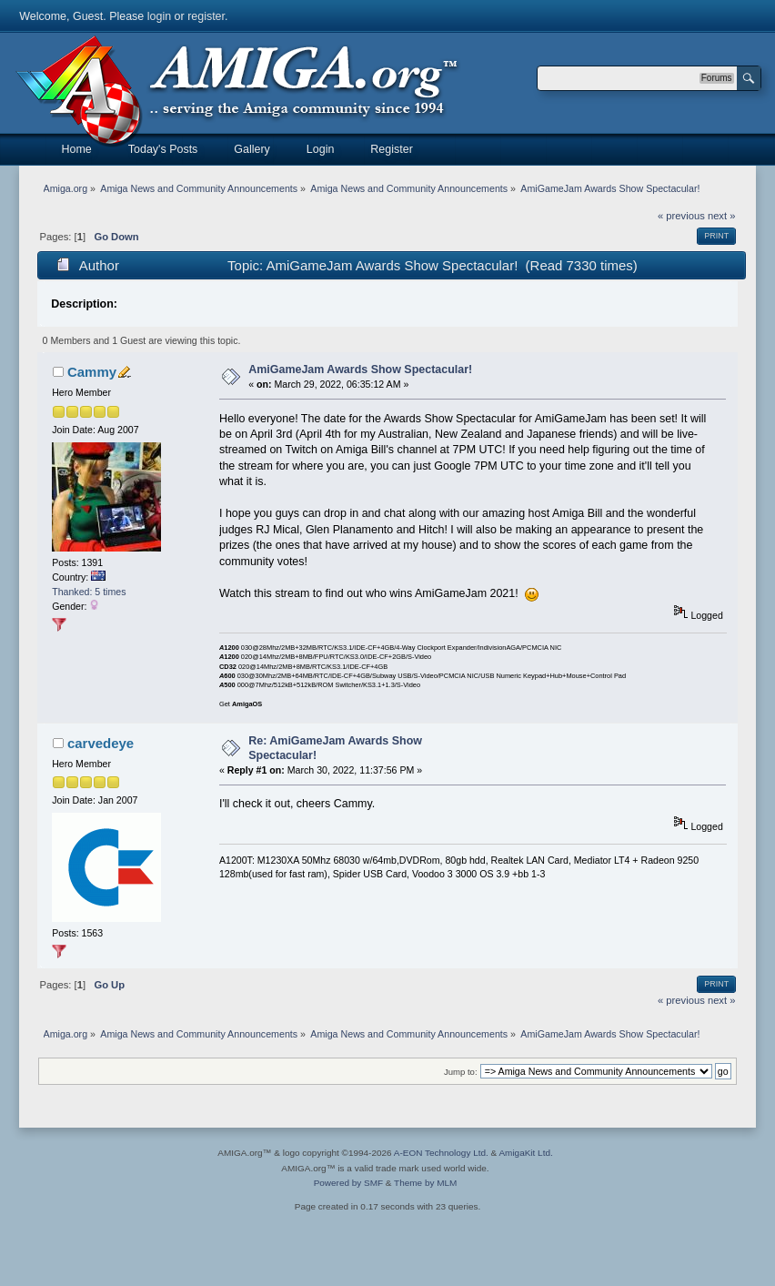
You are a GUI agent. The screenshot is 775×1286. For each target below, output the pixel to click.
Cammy (91, 372)
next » (722, 215)
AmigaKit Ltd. (525, 1153)
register (206, 16)
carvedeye (100, 743)
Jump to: (461, 1072)
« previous (681, 215)
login (159, 16)
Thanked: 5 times (89, 591)
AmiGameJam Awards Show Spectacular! (360, 369)
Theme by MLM (425, 1183)
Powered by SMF (348, 1183)
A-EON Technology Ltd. (441, 1153)
